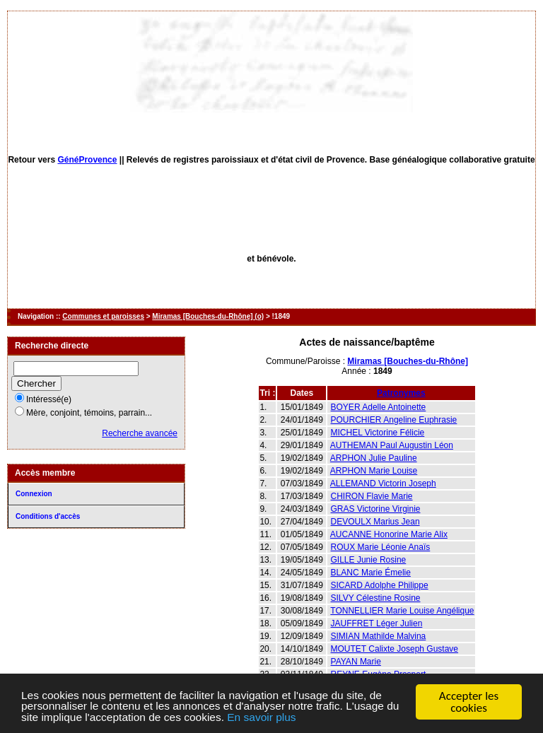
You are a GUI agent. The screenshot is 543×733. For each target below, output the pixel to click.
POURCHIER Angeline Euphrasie (394, 420)
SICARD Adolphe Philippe (379, 585)
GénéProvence (87, 160)
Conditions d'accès (48, 516)
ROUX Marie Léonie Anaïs (381, 547)
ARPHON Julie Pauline (373, 458)
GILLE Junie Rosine (369, 560)
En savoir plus (347, 718)
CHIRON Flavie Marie (372, 496)
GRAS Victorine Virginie (376, 509)
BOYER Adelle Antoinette (378, 407)
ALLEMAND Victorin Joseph (383, 483)
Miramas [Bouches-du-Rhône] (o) (208, 316)
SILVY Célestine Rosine (376, 598)
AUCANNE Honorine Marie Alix (389, 534)
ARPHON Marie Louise (373, 471)
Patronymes (401, 393)
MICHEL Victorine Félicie (378, 433)
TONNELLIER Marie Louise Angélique (402, 611)
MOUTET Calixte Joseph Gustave (395, 649)
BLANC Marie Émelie (371, 572)
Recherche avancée (139, 433)
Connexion (34, 494)
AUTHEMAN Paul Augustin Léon (391, 445)
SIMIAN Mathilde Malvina (378, 636)
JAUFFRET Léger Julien (377, 623)
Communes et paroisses (103, 316)
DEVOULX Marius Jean (375, 522)
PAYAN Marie (356, 662)
